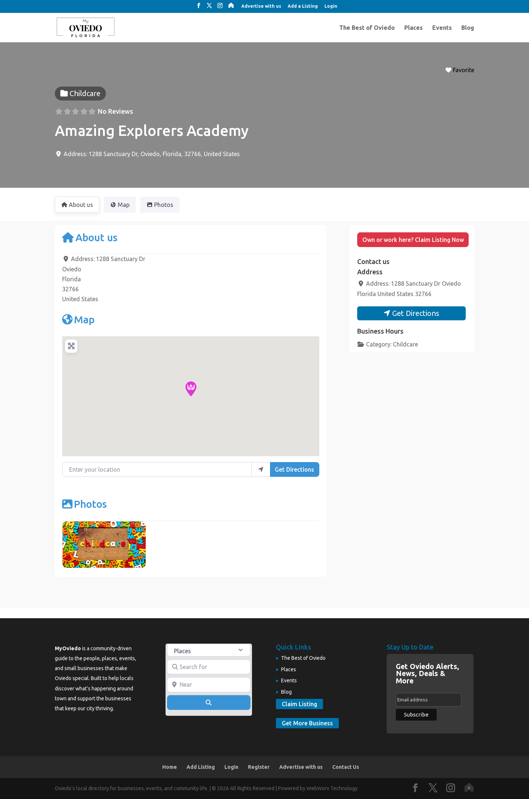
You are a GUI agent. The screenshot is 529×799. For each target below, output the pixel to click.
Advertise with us (261, 6)
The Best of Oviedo (367, 28)
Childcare (405, 344)
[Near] (209, 684)
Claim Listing (299, 704)
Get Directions (294, 469)
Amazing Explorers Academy (152, 130)
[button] (191, 388)
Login (330, 6)
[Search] (209, 702)
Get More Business (307, 723)
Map (78, 319)
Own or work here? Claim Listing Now (413, 239)
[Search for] (209, 666)
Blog (467, 28)
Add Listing (201, 767)
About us (89, 237)
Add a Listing (303, 6)
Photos (84, 504)
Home (169, 767)
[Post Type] (209, 650)
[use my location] (260, 469)
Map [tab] (119, 204)
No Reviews (115, 111)
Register (259, 767)
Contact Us (345, 767)
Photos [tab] (159, 204)
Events (442, 28)
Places (413, 28)
